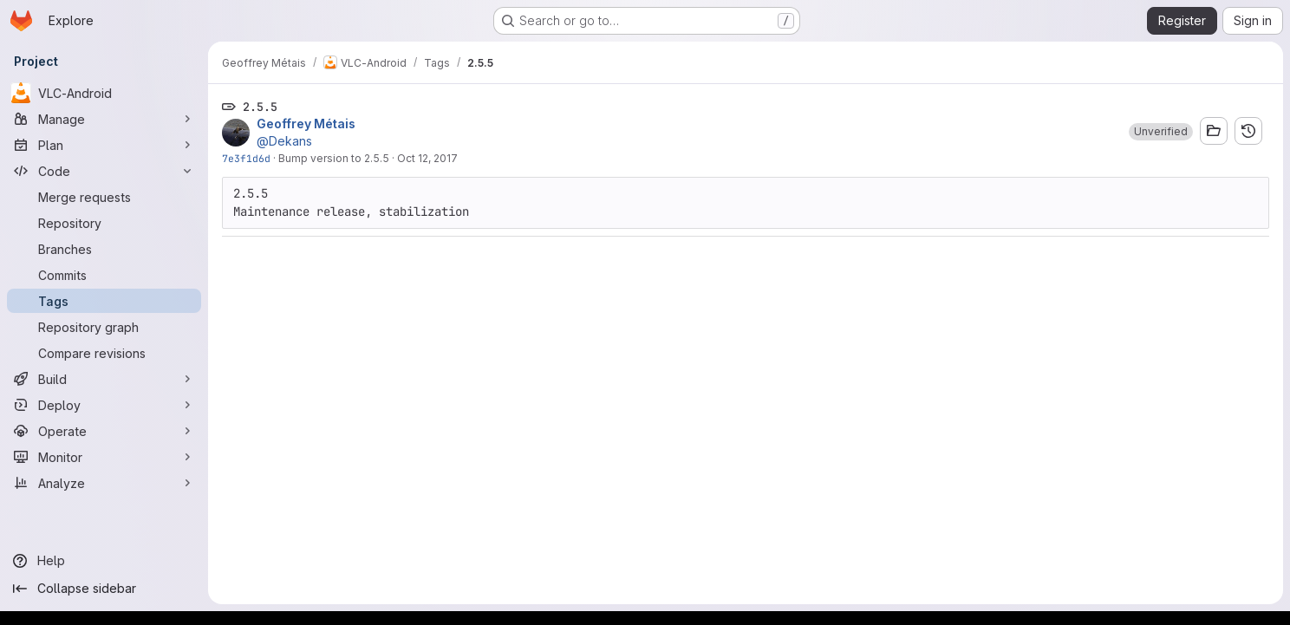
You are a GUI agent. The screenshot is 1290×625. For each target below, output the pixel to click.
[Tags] (104, 301)
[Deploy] (104, 405)
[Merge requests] (104, 197)
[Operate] (104, 431)
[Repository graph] (104, 327)
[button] (1161, 131)
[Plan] (104, 145)
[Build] (104, 379)
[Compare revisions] (104, 353)
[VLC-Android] (104, 93)
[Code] (104, 171)
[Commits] (104, 275)
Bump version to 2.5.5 (333, 158)
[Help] (104, 561)
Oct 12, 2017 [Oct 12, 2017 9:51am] (427, 158)
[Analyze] (104, 483)
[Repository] (104, 223)
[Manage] (104, 119)
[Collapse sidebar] (104, 588)
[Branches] (104, 249)
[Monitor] (104, 457)
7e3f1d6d (246, 158)
